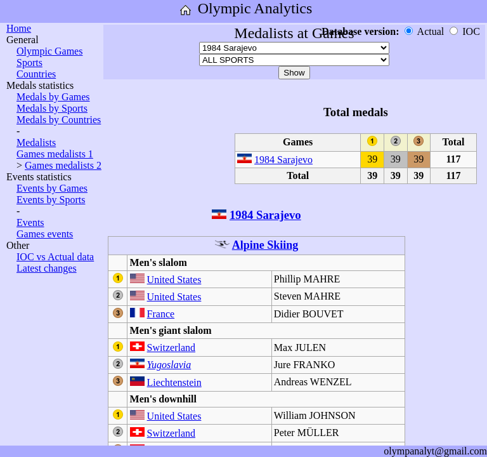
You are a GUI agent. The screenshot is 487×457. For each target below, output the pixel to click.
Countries (36, 74)
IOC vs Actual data (55, 256)
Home (18, 28)
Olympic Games (49, 51)
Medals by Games (53, 96)
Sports (29, 62)
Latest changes (46, 268)
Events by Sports (50, 199)
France (161, 313)
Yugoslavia (169, 364)
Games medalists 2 (63, 165)
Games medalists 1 (54, 154)
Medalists (36, 142)
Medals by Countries (58, 119)
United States (174, 279)
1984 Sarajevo (283, 159)
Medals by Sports (52, 108)
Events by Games (52, 188)
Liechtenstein (174, 382)
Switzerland (171, 347)
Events (30, 222)
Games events (44, 233)
